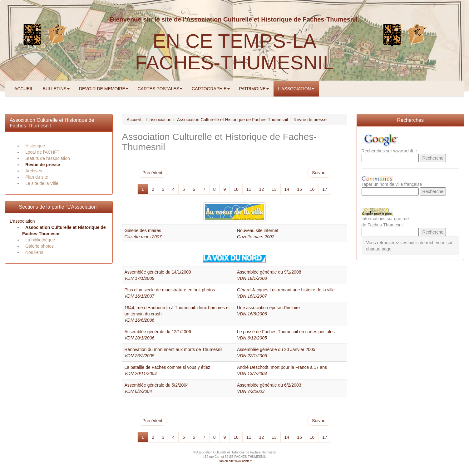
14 (286, 189)
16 (312, 189)
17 (324, 189)
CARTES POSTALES (160, 88)
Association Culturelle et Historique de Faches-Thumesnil (232, 119)
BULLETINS (56, 88)
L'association (22, 221)
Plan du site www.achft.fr (234, 461)
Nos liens (34, 252)
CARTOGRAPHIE (211, 88)
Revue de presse (42, 164)
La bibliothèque (40, 239)
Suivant (319, 172)
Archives (33, 170)
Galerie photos (39, 246)
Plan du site (36, 177)
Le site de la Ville (41, 183)
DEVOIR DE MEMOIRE (103, 88)
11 (248, 189)
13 (274, 189)
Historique (35, 145)
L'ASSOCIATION (296, 88)
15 (299, 189)
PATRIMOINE (254, 88)
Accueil (134, 119)
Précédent (152, 172)
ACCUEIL (23, 88)
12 (261, 189)
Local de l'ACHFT (42, 152)
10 (236, 189)
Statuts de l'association (47, 158)
